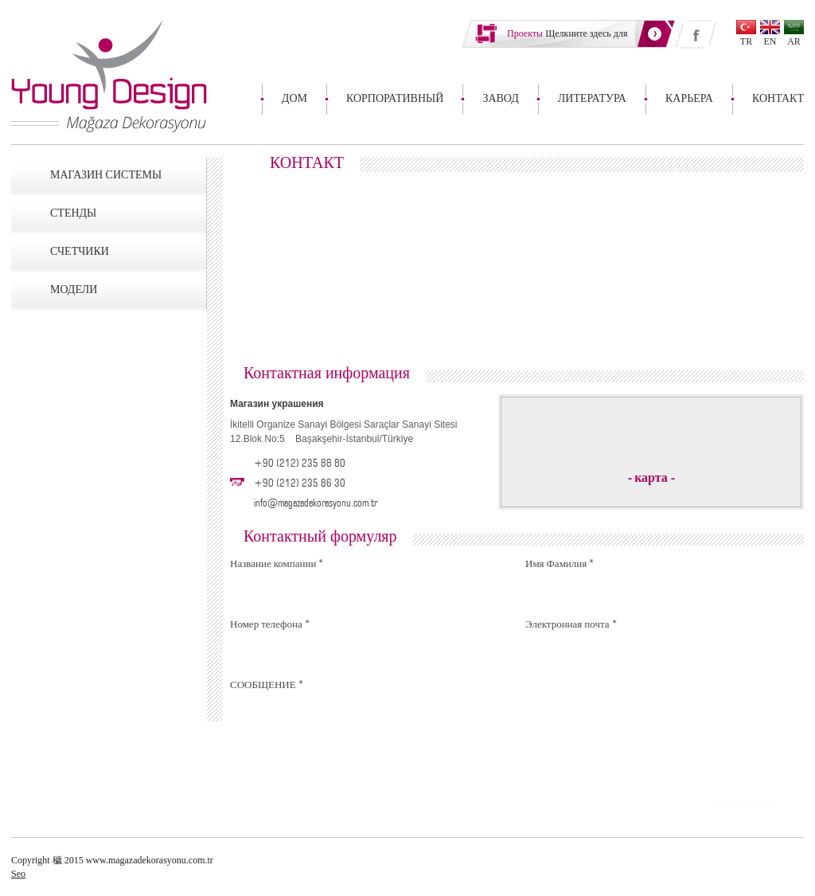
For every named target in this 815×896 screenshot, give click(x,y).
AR (794, 41)
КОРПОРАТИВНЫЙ (394, 98)
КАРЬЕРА (689, 98)
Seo (18, 873)
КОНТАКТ (778, 98)
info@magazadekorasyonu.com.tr (315, 501)
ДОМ (294, 98)
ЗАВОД (500, 98)
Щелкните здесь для (567, 33)
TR (746, 41)
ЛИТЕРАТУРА (592, 98)
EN (770, 41)
